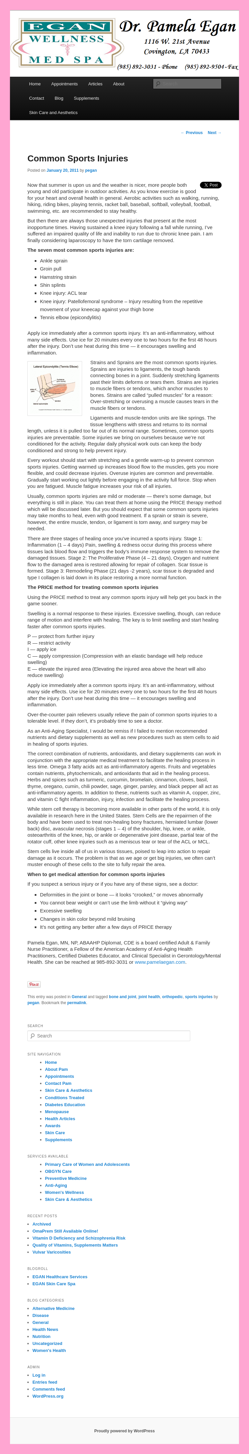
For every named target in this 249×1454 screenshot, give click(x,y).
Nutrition (41, 1336)
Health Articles (60, 1118)
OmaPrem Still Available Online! (65, 1231)
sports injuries (199, 996)
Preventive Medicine (66, 1178)
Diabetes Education (65, 1104)
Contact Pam (58, 1083)
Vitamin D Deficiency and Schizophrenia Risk (79, 1238)
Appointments (64, 83)
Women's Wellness (64, 1192)
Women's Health (49, 1350)
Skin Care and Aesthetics (53, 112)
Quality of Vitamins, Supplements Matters (75, 1245)
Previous (192, 132)
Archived (41, 1224)
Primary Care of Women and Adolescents (87, 1164)
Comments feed (48, 1389)
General (79, 996)
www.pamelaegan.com (160, 962)
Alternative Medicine (53, 1308)
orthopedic (172, 996)
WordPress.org (47, 1396)
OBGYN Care (58, 1171)
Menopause (57, 1111)
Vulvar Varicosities (51, 1252)
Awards (53, 1125)
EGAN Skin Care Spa (53, 1283)
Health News (45, 1329)
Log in (38, 1375)
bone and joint (122, 996)
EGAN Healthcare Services (59, 1276)
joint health (149, 996)
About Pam (56, 1069)
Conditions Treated (64, 1097)
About (118, 83)
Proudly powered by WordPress (124, 1431)
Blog (59, 98)
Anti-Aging (56, 1185)
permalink (76, 1002)
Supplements (86, 98)
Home (35, 83)
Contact (36, 98)
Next (215, 132)
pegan (91, 170)
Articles (95, 83)
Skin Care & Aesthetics (68, 1090)
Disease (40, 1315)
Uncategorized (47, 1343)
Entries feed (44, 1382)
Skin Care (55, 1132)
